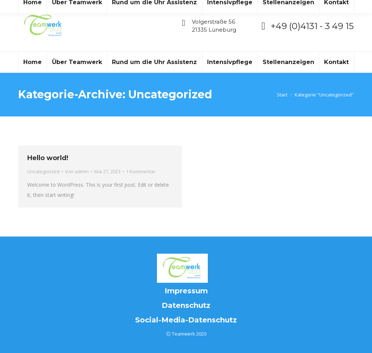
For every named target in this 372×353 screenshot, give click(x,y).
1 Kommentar (140, 171)
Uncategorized (43, 171)
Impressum (186, 290)
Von (77, 171)
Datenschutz (186, 305)
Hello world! (47, 158)
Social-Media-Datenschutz (186, 320)
